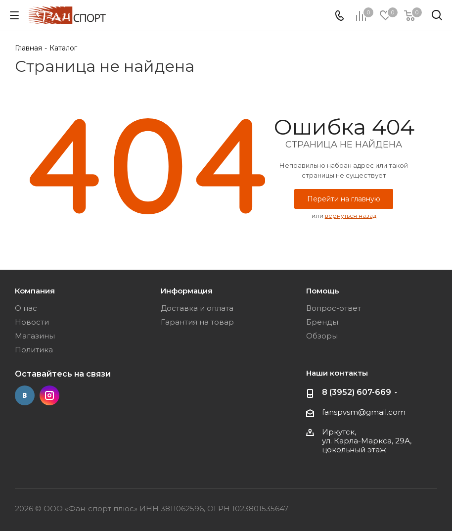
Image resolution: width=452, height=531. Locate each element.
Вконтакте (25, 395)
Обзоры (322, 335)
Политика (34, 349)
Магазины (35, 335)
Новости (32, 322)
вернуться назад (350, 215)
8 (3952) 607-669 (356, 392)
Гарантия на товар (197, 322)
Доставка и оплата (197, 308)
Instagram (49, 395)
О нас (26, 308)
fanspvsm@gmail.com (364, 412)
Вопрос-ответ (333, 308)
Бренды (322, 322)
